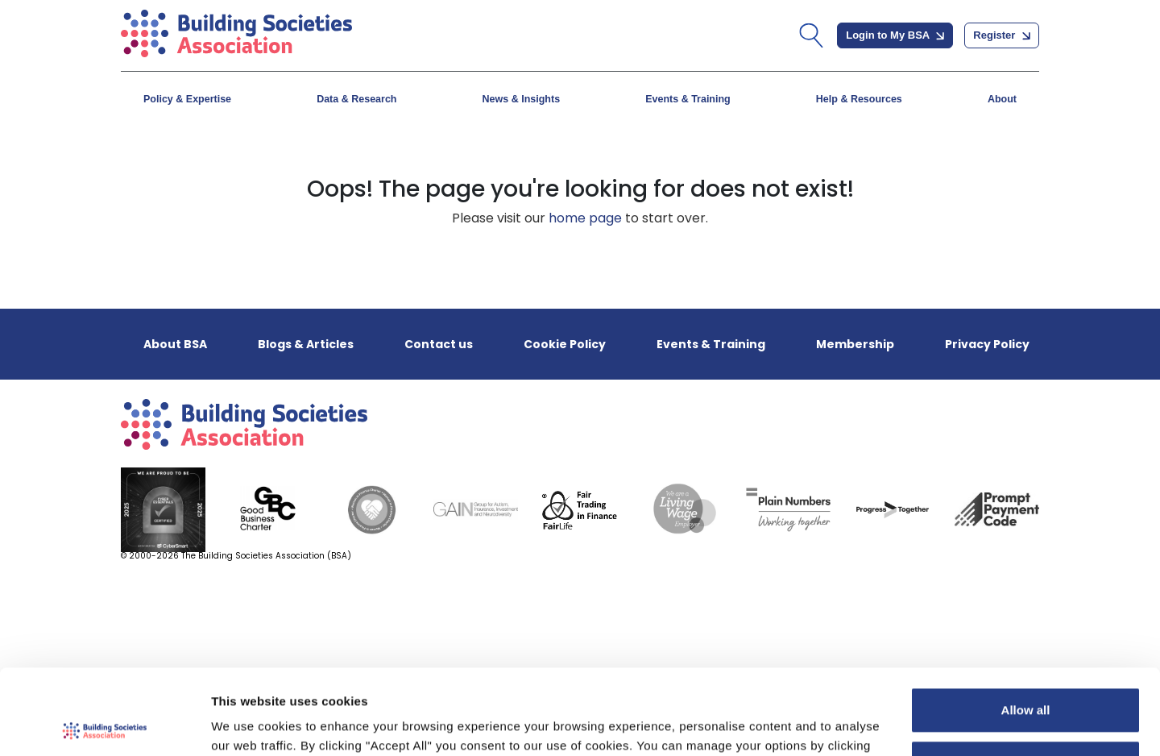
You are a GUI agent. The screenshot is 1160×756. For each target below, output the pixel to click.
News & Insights (522, 99)
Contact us (438, 344)
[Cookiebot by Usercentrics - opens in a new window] (104, 724)
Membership (855, 344)
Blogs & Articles (306, 344)
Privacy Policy (987, 344)
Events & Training (688, 99)
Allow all (1025, 625)
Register (1001, 35)
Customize (1026, 677)
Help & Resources (859, 99)
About (1002, 99)
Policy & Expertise (187, 99)
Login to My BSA (895, 35)
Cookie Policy (565, 344)
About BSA (175, 344)
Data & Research (356, 99)
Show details (248, 724)
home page (585, 218)
